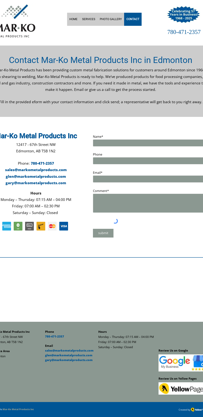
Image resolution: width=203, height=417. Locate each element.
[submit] (103, 233)
